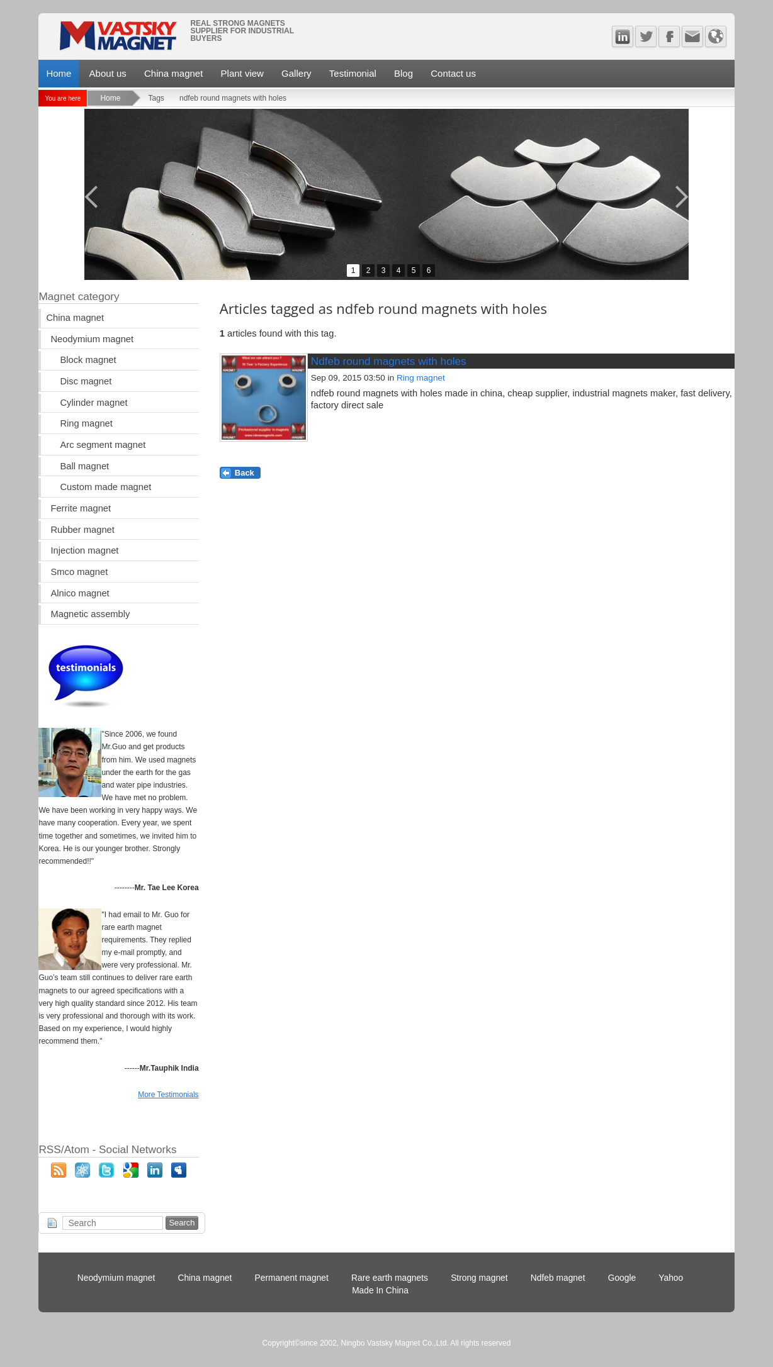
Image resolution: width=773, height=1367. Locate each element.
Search (182, 1222)
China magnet (173, 73)
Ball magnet (84, 466)
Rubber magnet (82, 530)
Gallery (296, 73)
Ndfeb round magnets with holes (388, 361)
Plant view (242, 73)
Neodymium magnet (91, 339)
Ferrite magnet (80, 508)
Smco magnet (79, 572)
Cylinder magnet (93, 403)
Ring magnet (421, 377)
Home (58, 73)
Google (622, 1278)
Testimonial (352, 73)
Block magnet (88, 360)
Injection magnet (84, 550)
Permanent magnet (292, 1278)
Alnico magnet (79, 593)
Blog (403, 73)
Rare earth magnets (389, 1278)
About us (108, 73)
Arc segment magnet (102, 445)
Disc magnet (85, 381)
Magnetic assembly (90, 614)
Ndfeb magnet (558, 1278)
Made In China (380, 1290)
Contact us (453, 73)
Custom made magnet (105, 487)
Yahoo (670, 1278)
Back (244, 472)
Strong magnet (479, 1278)
